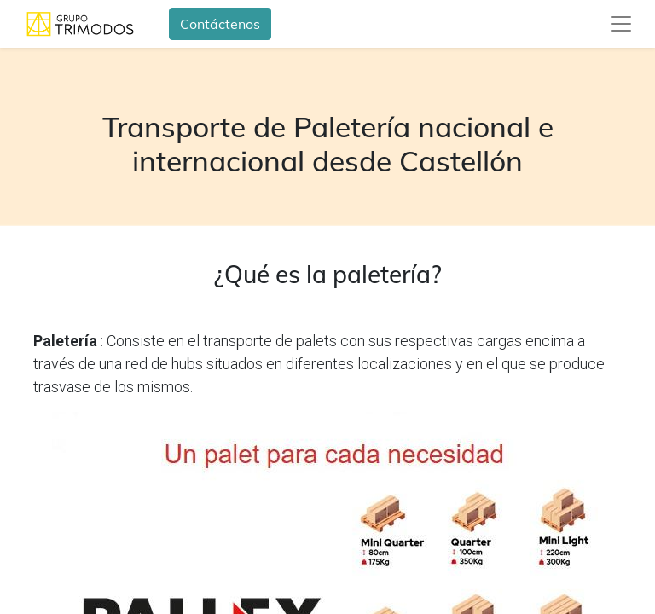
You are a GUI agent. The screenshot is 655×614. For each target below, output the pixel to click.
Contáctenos (220, 23)
